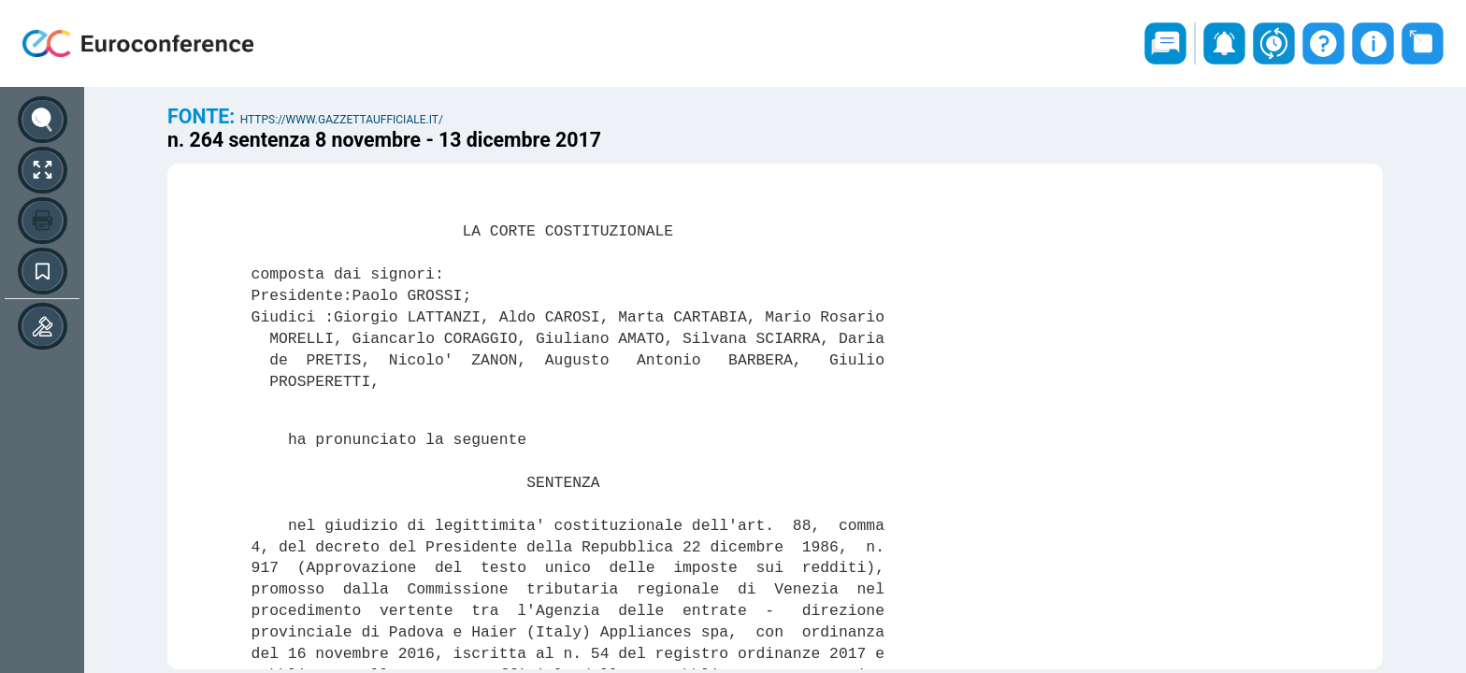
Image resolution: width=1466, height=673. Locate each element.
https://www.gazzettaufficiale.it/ (341, 119)
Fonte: (203, 116)
